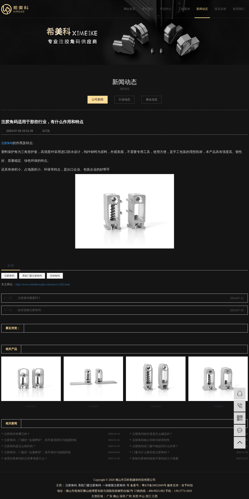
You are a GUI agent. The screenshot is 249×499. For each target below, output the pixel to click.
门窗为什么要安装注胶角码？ (151, 452)
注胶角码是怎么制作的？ (20, 446)
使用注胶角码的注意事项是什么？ (25, 458)
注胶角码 (9, 275)
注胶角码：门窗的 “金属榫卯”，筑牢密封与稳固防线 (37, 452)
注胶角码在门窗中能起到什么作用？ (155, 446)
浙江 (148, 496)
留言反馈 (220, 8)
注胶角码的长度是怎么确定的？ (152, 433)
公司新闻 (97, 99)
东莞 (135, 496)
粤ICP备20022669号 (154, 485)
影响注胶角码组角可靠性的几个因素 (155, 458)
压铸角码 (55, 275)
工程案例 (184, 8)
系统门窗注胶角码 (32, 275)
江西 (155, 496)
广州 (129, 496)
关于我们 (147, 8)
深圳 (122, 496)
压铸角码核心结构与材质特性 (151, 440)
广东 (109, 496)
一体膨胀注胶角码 (113, 485)
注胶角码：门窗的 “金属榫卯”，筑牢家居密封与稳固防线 (40, 440)
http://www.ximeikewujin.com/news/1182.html (43, 284)
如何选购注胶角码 (29, 310)
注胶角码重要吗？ (29, 298)
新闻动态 (202, 8)
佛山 (116, 496)
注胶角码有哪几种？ (17, 433)
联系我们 (238, 8)
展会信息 (151, 99)
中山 (142, 496)
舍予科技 (187, 485)
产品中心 (166, 8)
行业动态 (124, 99)
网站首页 (129, 8)
